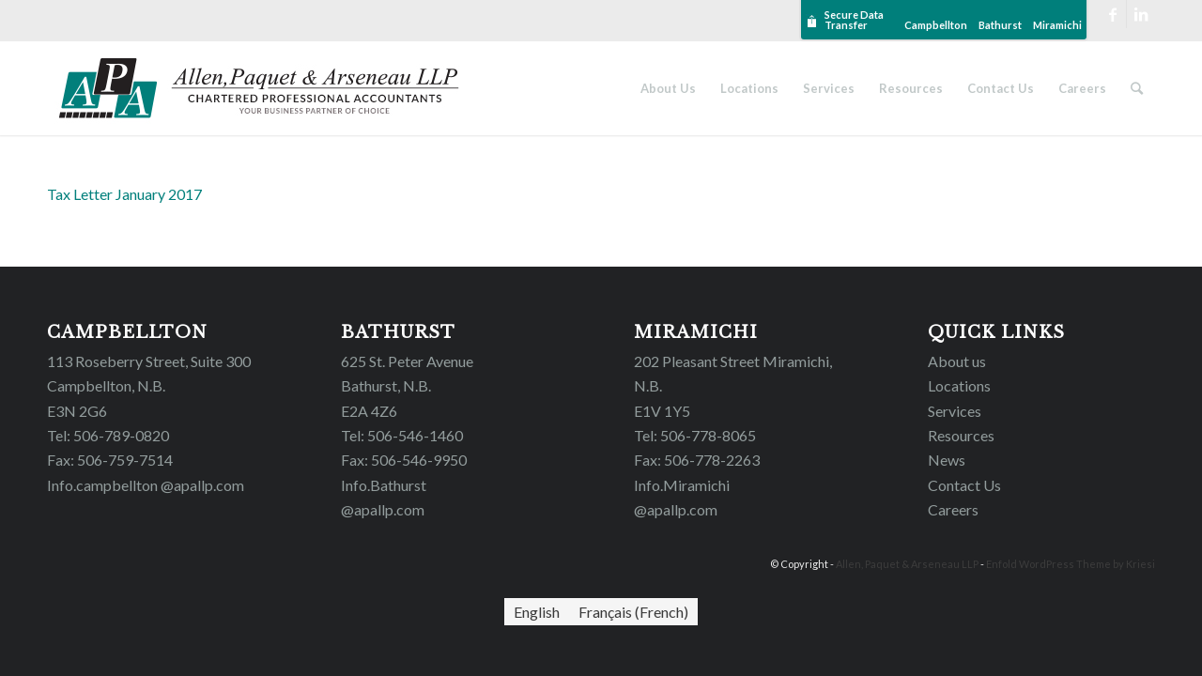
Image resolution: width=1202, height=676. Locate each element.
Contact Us (964, 485)
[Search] (1136, 88)
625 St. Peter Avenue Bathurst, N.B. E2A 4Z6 (407, 386)
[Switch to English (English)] (536, 611)
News (946, 460)
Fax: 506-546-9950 (404, 460)
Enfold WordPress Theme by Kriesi (1070, 564)
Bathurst (1000, 25)
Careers (953, 509)
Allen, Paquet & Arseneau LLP (907, 564)
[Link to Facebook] (1112, 14)
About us (957, 361)
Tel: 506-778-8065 (695, 435)
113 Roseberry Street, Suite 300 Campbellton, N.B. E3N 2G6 (149, 386)
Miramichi (1057, 25)
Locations (959, 385)
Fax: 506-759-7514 (110, 460)
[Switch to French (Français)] (633, 611)
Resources (961, 435)
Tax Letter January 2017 (124, 194)
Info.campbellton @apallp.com (145, 485)
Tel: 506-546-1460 (402, 435)
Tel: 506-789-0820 (108, 435)
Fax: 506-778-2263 (697, 460)
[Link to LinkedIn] (1141, 14)
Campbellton (935, 25)
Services (954, 411)
